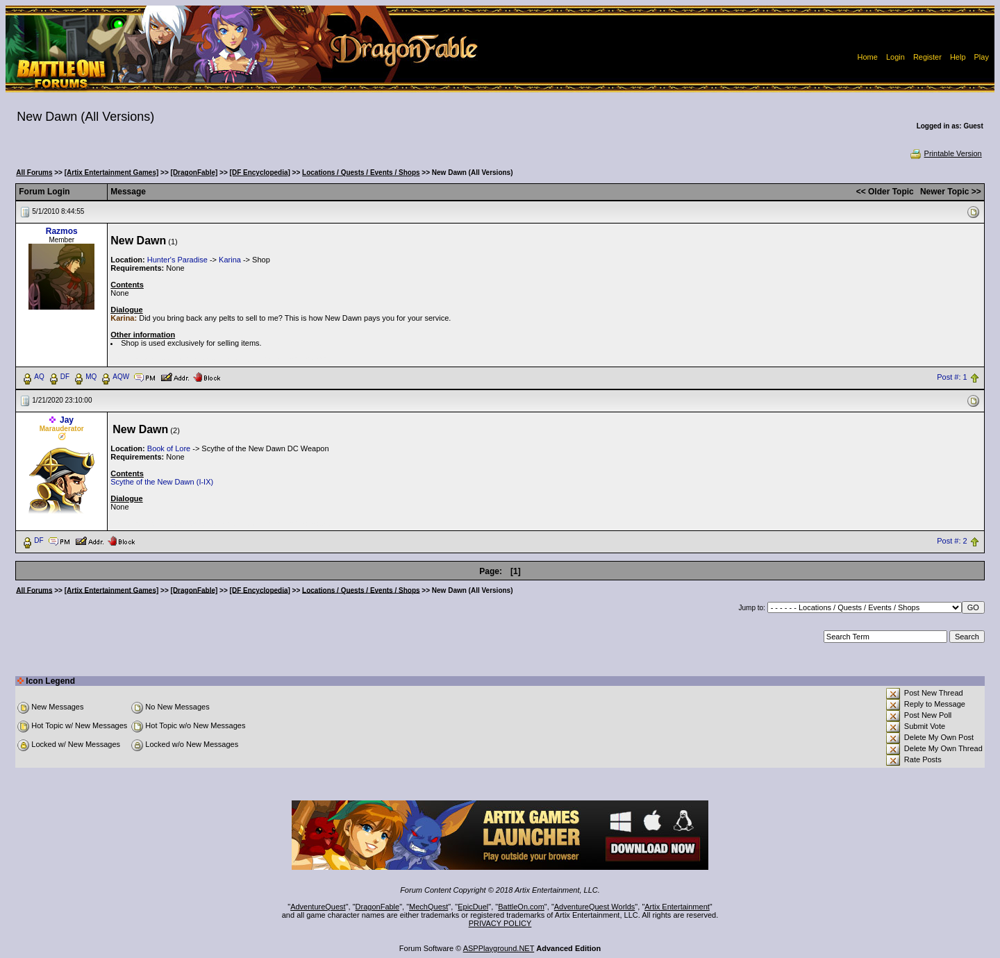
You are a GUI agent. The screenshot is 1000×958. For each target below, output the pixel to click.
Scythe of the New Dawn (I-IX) (161, 482)
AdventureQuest (318, 906)
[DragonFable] (194, 172)
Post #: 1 (952, 377)
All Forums (34, 172)
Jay (67, 420)
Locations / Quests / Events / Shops (360, 172)
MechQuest (428, 906)
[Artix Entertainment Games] (112, 172)
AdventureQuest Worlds (594, 906)
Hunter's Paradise (177, 259)
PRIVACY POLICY (500, 923)
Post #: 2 (952, 541)
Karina (230, 259)
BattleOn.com (521, 906)
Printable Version (945, 153)
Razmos (62, 231)
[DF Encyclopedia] (260, 172)
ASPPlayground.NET (499, 948)
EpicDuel (473, 906)
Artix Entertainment (677, 906)
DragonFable (378, 906)
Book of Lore (168, 448)
